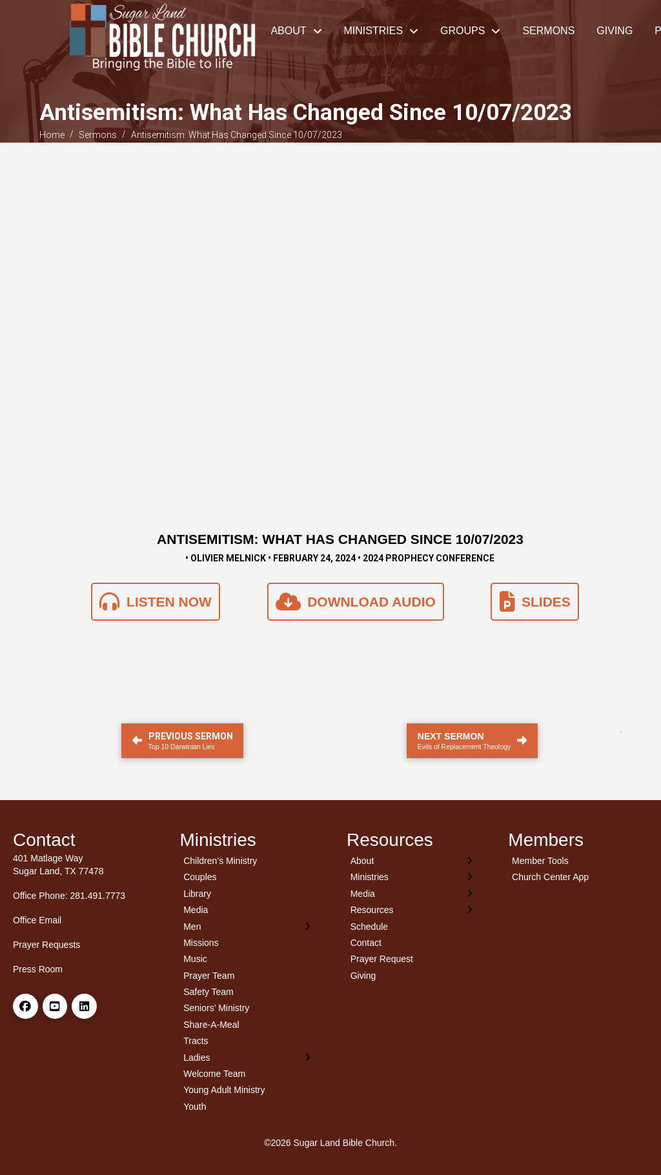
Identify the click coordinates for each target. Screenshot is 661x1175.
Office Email (37, 920)
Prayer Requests (46, 944)
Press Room (38, 969)
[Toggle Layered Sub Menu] (247, 926)
